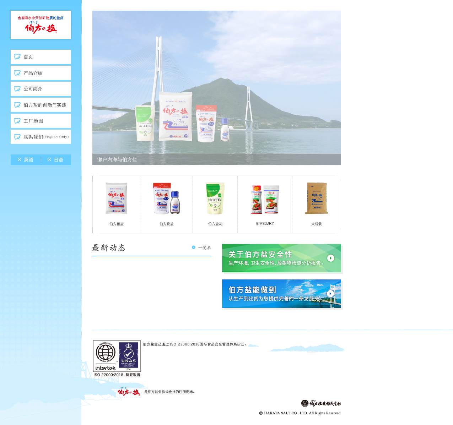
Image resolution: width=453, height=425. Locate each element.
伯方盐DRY (264, 203)
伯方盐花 (215, 204)
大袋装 (316, 204)
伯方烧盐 (166, 204)
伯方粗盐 (116, 204)
